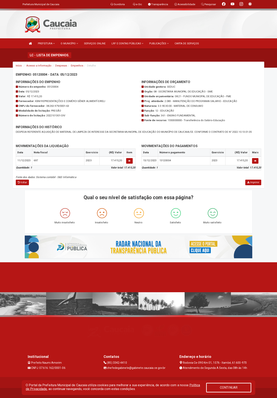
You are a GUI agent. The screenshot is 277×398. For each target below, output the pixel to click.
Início (19, 65)
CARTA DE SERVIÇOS (187, 43)
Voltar (22, 182)
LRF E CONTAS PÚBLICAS (127, 43)
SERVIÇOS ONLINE (95, 43)
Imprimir (253, 182)
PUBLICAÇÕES (158, 43)
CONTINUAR (228, 387)
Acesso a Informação (39, 65)
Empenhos (77, 65)
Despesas (61, 65)
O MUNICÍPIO (69, 43)
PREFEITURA (46, 43)
